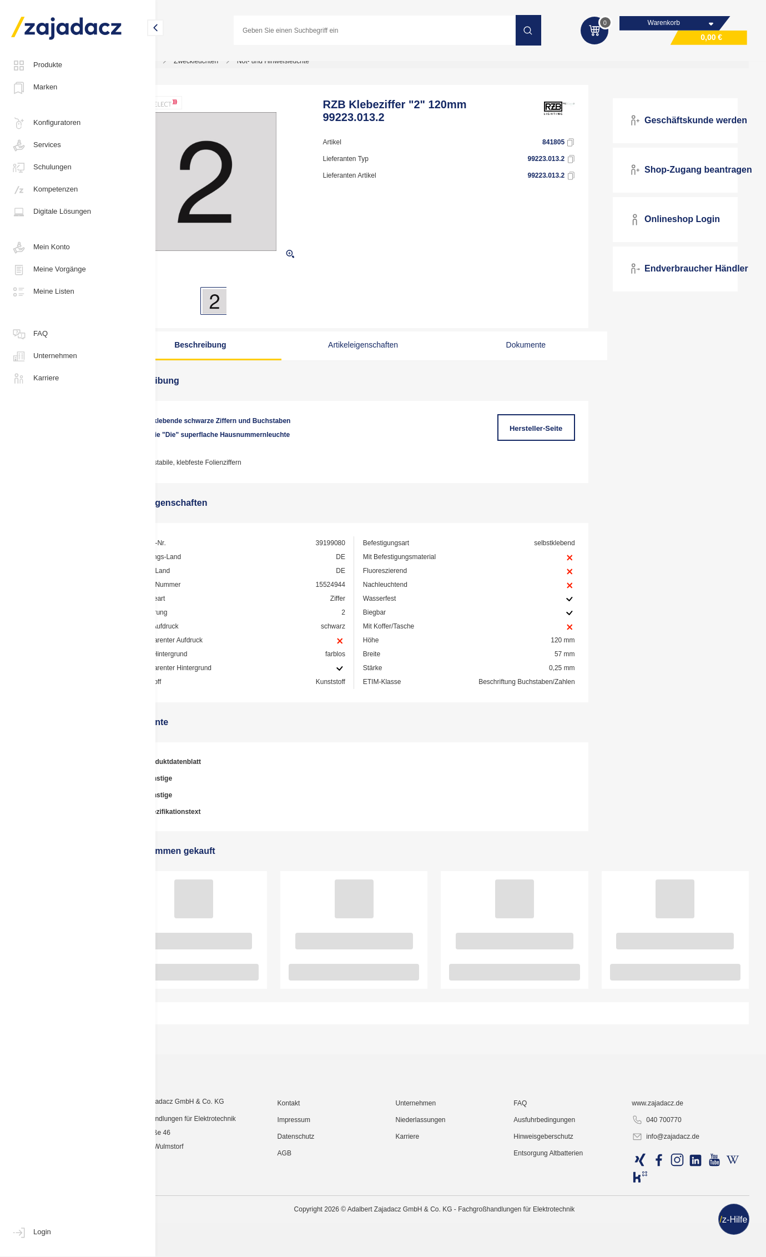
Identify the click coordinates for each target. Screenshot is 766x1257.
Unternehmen (44, 356)
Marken (34, 87)
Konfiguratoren (45, 123)
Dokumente (531, 352)
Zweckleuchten (247, 69)
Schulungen (41, 167)
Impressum (332, 1226)
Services (36, 145)
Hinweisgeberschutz (563, 1243)
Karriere (35, 378)
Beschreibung (242, 352)
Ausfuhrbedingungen (565, 1226)
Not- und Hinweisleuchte (324, 69)
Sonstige (202, 800)
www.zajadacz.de (668, 1210)
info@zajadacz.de (676, 1243)
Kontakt (327, 1210)
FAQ (29, 334)
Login (31, 1232)
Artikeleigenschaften (386, 352)
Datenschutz (335, 1243)
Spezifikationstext (216, 833)
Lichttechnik (188, 69)
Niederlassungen (450, 1226)
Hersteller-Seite (550, 436)
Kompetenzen (44, 190)
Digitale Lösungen (51, 212)
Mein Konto (40, 247)
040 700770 (667, 1227)
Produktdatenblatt (217, 784)
